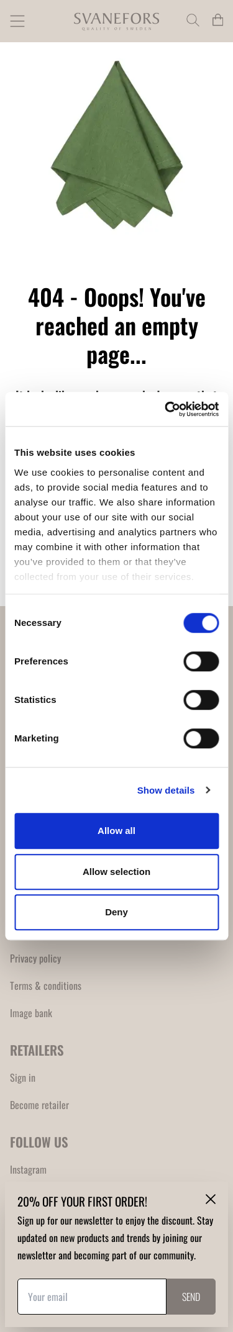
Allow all (116, 830)
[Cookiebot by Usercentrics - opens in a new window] (166, 409)
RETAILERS (37, 1049)
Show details (166, 790)
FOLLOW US (39, 1141)
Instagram (28, 1169)
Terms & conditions (45, 985)
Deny (116, 912)
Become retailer (39, 1104)
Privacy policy (35, 958)
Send (191, 1296)
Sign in (22, 1077)
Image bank (31, 1012)
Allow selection (116, 871)
